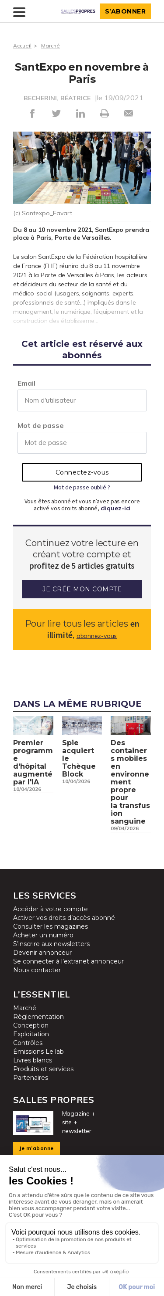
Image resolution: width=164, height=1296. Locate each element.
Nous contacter (37, 970)
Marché (50, 45)
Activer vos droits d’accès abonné (64, 918)
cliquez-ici (116, 508)
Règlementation (38, 1017)
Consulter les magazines (50, 926)
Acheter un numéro (43, 935)
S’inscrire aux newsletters (51, 944)
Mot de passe (40, 425)
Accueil (22, 45)
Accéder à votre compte (50, 909)
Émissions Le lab (38, 1051)
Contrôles (27, 1043)
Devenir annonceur (42, 953)
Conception (31, 1025)
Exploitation (31, 1034)
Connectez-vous (82, 472)
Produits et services (43, 1069)
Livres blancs (32, 1060)
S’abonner (125, 11)
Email (26, 383)
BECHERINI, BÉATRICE (57, 98)
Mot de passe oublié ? (82, 487)
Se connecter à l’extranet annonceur (68, 961)
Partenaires (30, 1078)
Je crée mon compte (82, 589)
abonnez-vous (97, 636)
